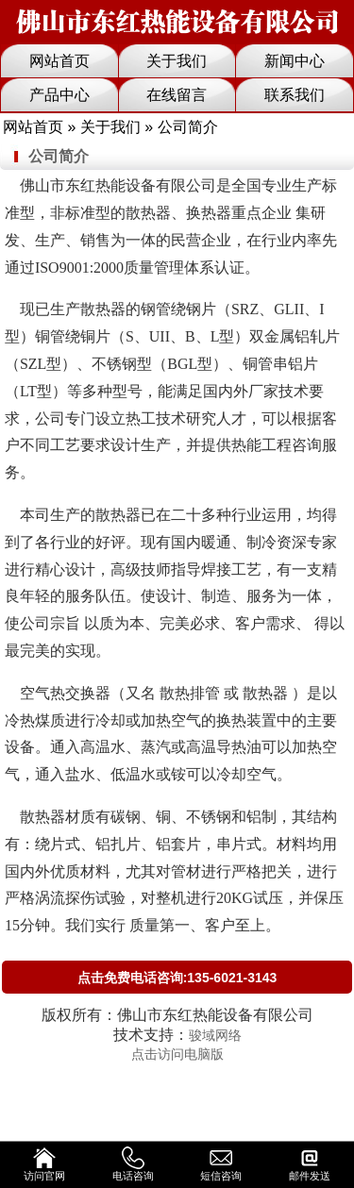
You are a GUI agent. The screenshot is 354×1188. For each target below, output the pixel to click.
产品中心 (59, 95)
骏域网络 (215, 1035)
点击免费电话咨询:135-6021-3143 (177, 977)
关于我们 (176, 61)
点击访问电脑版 (177, 1054)
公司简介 (58, 156)
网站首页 (59, 61)
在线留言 (176, 95)
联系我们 (294, 95)
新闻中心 (294, 61)
